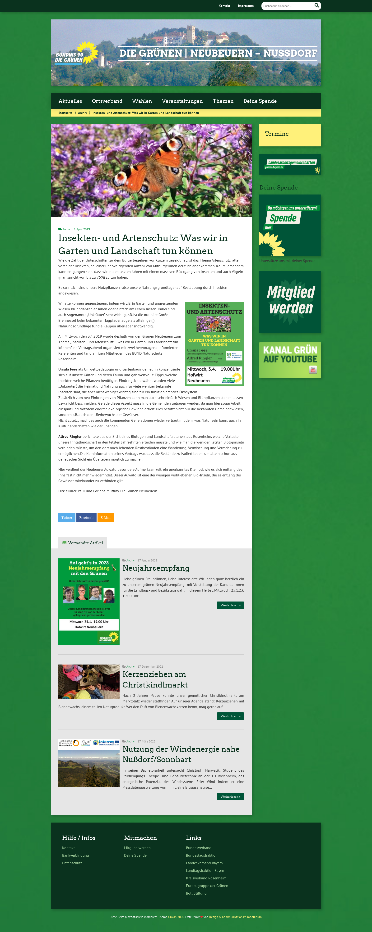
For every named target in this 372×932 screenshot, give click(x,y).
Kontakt (224, 5)
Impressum (246, 5)
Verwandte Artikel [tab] (85, 543)
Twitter (66, 518)
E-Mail (106, 518)
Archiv (82, 112)
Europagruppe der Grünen (207, 885)
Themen (223, 101)
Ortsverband (107, 101)
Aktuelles (70, 101)
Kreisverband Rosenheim (206, 878)
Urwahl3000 (176, 917)
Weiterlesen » (231, 605)
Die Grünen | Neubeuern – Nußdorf (218, 53)
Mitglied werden (137, 847)
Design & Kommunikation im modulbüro (235, 917)
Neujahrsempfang (156, 568)
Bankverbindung (75, 855)
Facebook (86, 518)
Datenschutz (72, 862)
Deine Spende (260, 101)
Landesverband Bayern (204, 862)
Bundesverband (198, 847)
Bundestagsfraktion (202, 855)
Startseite (65, 112)
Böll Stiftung (196, 893)
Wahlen (142, 101)
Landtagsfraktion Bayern (205, 870)
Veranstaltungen (182, 101)
